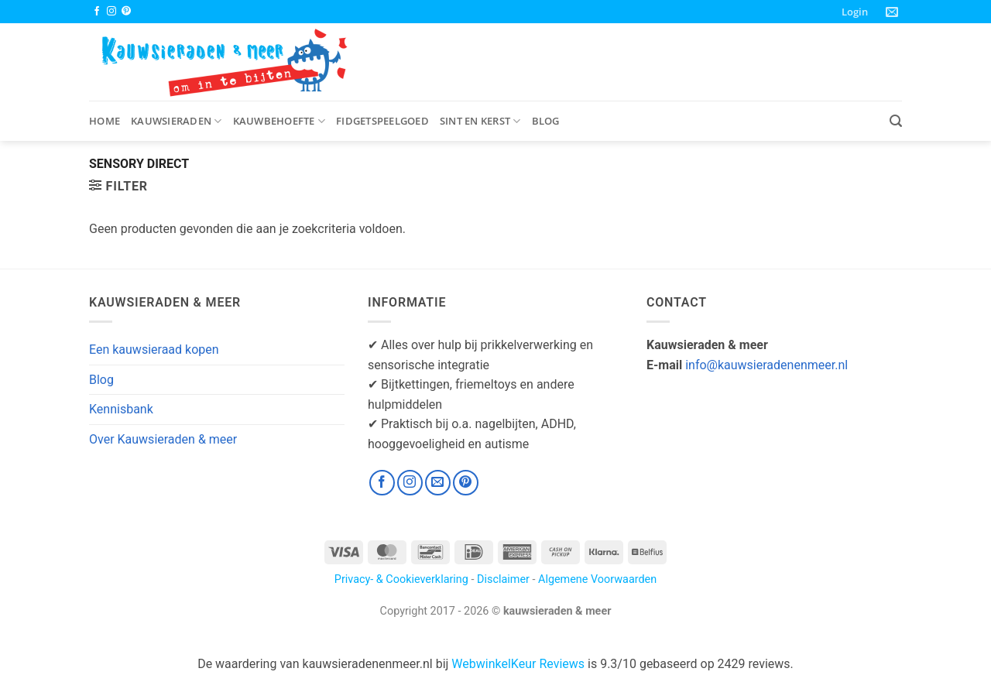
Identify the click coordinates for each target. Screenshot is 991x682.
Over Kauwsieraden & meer (163, 439)
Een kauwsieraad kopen (154, 349)
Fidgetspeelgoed (382, 121)
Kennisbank (121, 409)
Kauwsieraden (176, 121)
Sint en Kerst (480, 121)
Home (104, 121)
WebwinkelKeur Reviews (518, 663)
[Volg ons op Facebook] (96, 11)
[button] (855, 11)
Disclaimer (503, 579)
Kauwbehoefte (279, 121)
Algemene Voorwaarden (597, 579)
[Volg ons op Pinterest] (126, 11)
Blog (546, 121)
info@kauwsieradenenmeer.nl (766, 365)
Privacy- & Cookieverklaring (401, 579)
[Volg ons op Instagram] (111, 11)
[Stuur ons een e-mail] (438, 482)
